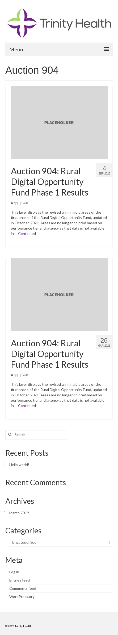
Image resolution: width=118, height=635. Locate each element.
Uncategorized (24, 542)
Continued (27, 233)
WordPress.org (22, 596)
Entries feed (19, 580)
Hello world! (19, 464)
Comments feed (22, 588)
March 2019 (19, 513)
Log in (14, 572)
